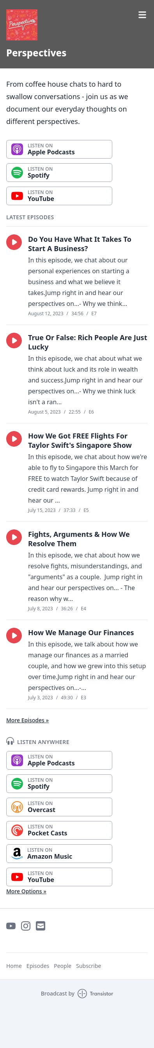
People (62, 965)
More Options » (26, 891)
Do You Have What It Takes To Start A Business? (79, 243)
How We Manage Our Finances (81, 632)
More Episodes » (27, 720)
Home (14, 965)
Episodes (38, 965)
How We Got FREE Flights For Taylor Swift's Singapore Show (80, 440)
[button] (14, 242)
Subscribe (88, 965)
